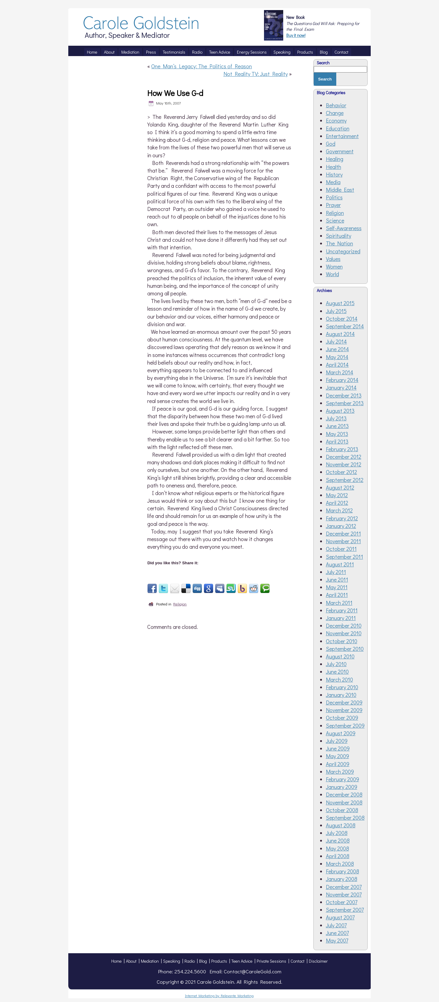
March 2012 (339, 510)
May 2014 (337, 357)
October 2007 (341, 902)
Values (333, 258)
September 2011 (344, 556)
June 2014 (337, 349)
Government (340, 151)
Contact (298, 961)
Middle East (340, 189)
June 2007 (337, 932)
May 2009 (337, 756)
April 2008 (337, 856)
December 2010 (344, 625)
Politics (334, 197)
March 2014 (339, 372)
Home (116, 961)
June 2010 (337, 671)
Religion (180, 603)
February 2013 (342, 449)
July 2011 (336, 572)
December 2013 (344, 395)
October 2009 (342, 717)
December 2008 (344, 794)
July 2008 (337, 832)
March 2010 (339, 679)
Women (334, 266)
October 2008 (342, 810)
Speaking (171, 961)
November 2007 (344, 894)
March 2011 (339, 602)
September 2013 (345, 403)
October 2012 (341, 472)
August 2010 (340, 656)
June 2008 (338, 840)
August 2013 (340, 410)
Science (335, 220)
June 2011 (337, 579)
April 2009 (337, 764)
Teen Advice (241, 961)
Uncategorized (343, 251)
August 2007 (340, 917)
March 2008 (340, 863)
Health (333, 166)
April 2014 (337, 364)
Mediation (150, 961)
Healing (334, 158)
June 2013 (337, 426)
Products (219, 961)
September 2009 (345, 725)
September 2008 (345, 817)
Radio (189, 961)
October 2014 (342, 318)
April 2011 (337, 594)
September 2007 (345, 909)
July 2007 (336, 925)
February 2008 (342, 871)
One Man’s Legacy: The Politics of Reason (201, 66)
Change (335, 112)
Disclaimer (318, 961)
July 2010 (336, 664)
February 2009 (342, 779)
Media (333, 182)
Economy (336, 120)
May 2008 (337, 848)
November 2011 (343, 541)
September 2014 (345, 326)
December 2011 (343, 533)
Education (337, 128)
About (131, 961)
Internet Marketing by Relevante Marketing (219, 995)
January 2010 (341, 694)
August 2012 (340, 487)
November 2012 (343, 464)
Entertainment (342, 136)
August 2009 (340, 733)
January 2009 (341, 786)
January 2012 (341, 526)
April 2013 (337, 441)
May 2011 (337, 587)
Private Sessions (271, 961)
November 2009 (344, 710)
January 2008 (341, 879)
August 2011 (340, 564)
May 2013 (337, 433)
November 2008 (344, 802)
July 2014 (336, 341)
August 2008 (340, 825)
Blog (203, 961)
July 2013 (336, 418)
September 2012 (344, 479)
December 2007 (344, 886)
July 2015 (336, 311)
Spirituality (338, 235)
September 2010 (345, 648)
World (332, 274)
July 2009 (337, 740)
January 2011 (341, 618)
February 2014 (342, 379)
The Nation (339, 243)
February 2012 (342, 518)
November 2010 (344, 633)
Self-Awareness (344, 228)
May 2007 (337, 940)
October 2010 (341, 641)
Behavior (336, 105)
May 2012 (337, 495)
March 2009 (340, 771)
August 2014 (340, 333)
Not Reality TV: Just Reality (255, 73)
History (334, 174)
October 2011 (341, 548)
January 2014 (341, 387)
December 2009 (344, 702)
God (330, 143)
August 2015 (340, 303)
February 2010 (342, 687)
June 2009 (338, 748)
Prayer (333, 205)
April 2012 (337, 502)
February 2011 (342, 610)
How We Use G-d (175, 93)
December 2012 (343, 456)
